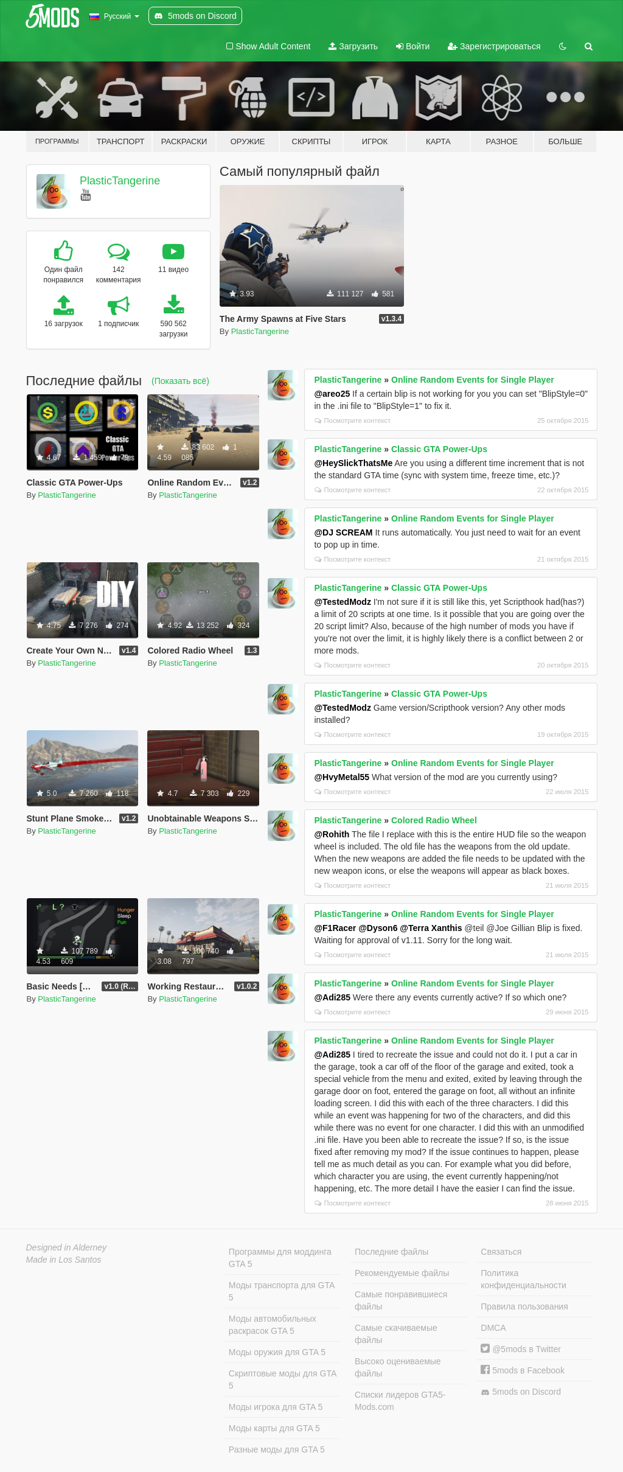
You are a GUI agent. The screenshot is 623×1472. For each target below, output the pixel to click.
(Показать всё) (180, 381)
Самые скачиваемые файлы (396, 1334)
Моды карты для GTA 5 (274, 1428)
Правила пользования (524, 1306)
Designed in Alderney (66, 1247)
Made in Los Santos (64, 1259)
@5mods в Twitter (521, 1349)
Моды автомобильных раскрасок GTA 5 (272, 1325)
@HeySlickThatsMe (353, 463)
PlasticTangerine (120, 181)
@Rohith (331, 834)
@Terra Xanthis (431, 928)
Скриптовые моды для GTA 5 (282, 1379)
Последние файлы (391, 1252)
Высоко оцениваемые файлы (398, 1367)
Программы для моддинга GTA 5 (280, 1258)
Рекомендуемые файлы (402, 1273)
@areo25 (332, 394)
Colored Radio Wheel (434, 820)
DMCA (493, 1328)
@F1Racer (335, 928)
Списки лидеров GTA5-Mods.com (400, 1401)
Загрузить (353, 46)
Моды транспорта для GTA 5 (282, 1291)
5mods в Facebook (523, 1370)
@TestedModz (342, 602)
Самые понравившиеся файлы (401, 1300)
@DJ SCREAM (343, 532)
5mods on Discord (521, 1392)
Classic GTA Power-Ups (439, 449)
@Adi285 (332, 997)
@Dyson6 (377, 928)
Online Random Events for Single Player (472, 380)
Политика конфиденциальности (523, 1279)
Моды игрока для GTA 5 (275, 1407)
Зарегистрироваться (494, 46)
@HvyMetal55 (341, 777)
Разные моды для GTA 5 (277, 1449)
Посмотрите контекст (353, 420)
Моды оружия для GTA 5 (277, 1352)
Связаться (501, 1252)
